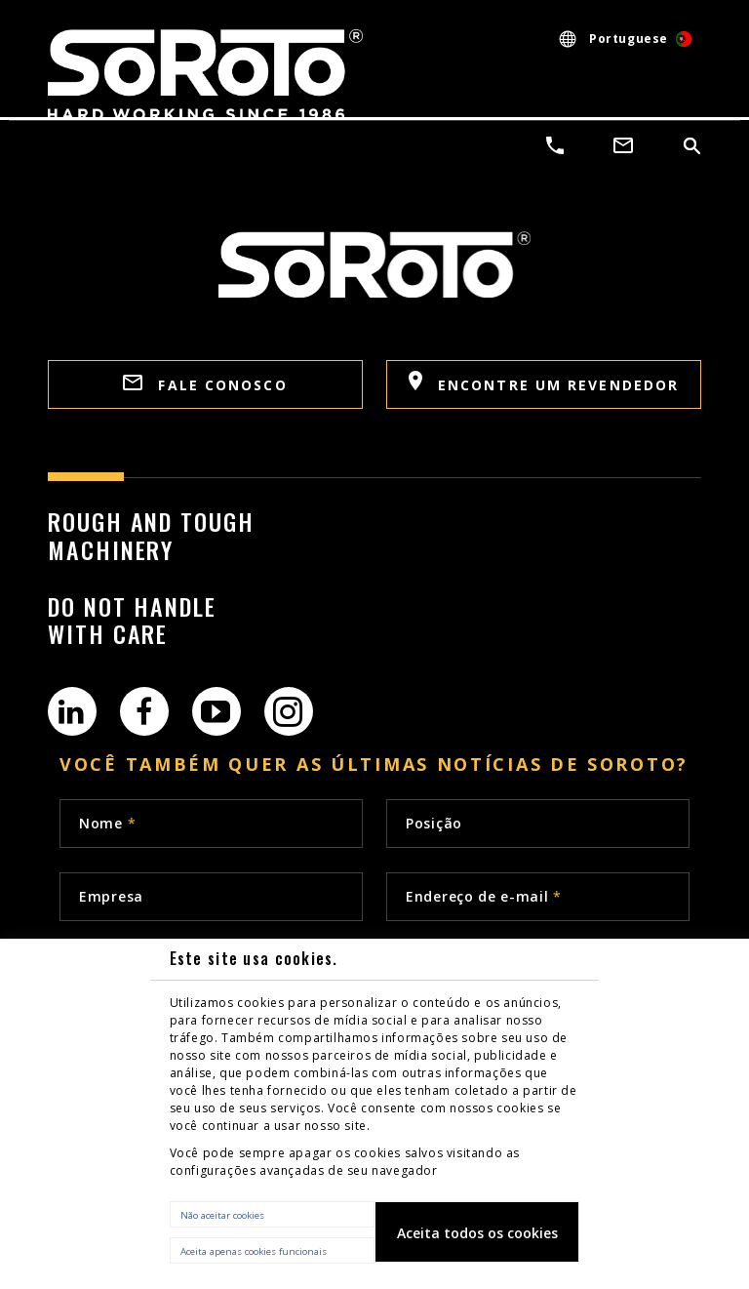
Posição (434, 823)
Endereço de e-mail (484, 896)
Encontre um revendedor (544, 382)
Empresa (111, 896)
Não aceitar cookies (222, 1215)
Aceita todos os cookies (477, 1233)
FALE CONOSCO (205, 384)
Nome (107, 823)
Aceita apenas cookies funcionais (253, 1251)
